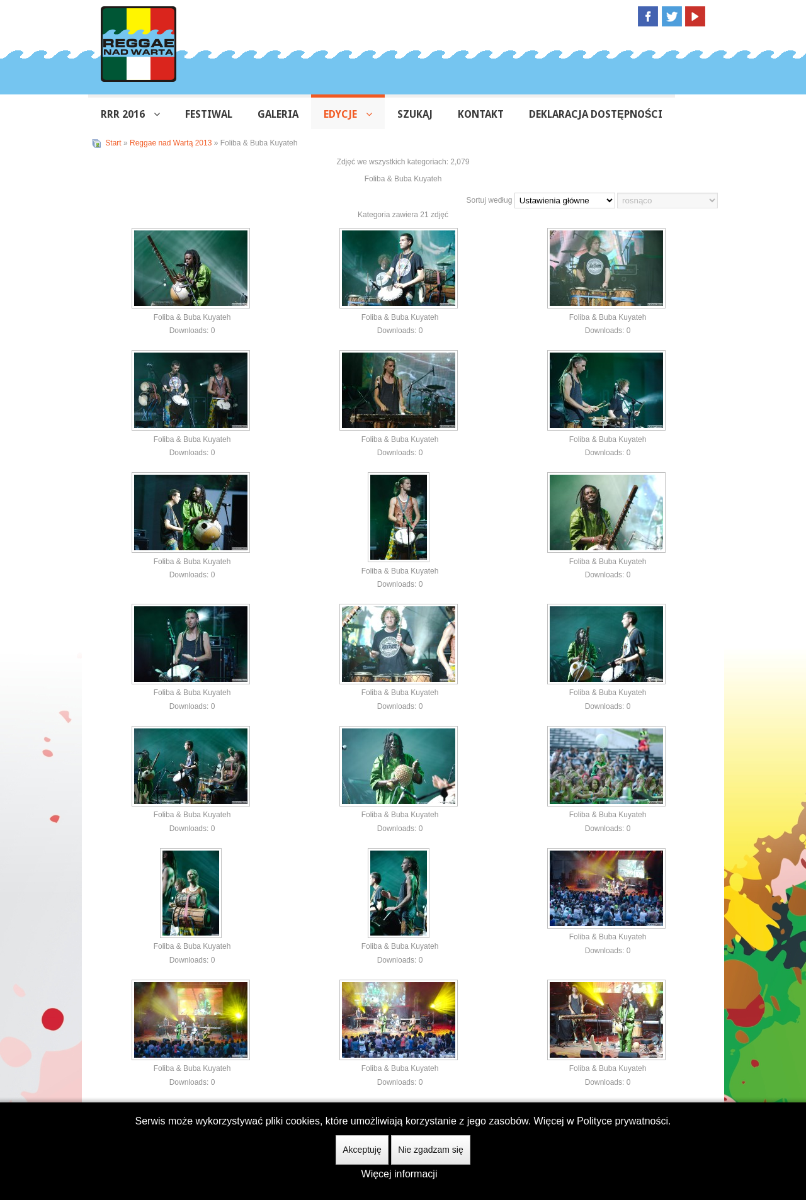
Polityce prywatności (622, 1121)
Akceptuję (362, 1150)
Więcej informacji (399, 1174)
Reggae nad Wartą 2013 (171, 143)
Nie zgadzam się (430, 1150)
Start (113, 143)
